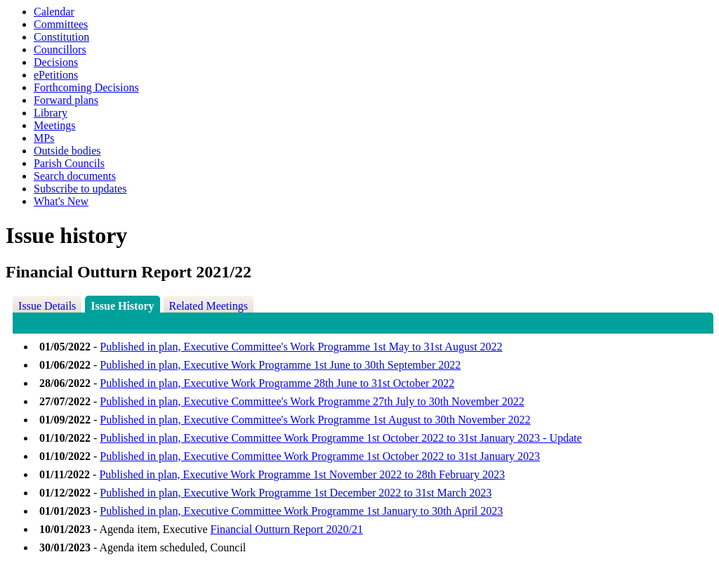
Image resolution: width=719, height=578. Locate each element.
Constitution (61, 37)
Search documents (75, 176)
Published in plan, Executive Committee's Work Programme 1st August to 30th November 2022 (315, 420)
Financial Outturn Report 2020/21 (287, 529)
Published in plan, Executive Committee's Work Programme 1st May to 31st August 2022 (301, 347)
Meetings (55, 125)
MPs (44, 138)
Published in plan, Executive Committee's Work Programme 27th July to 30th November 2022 (312, 401)
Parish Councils (69, 163)
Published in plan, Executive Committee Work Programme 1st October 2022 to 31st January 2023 (320, 456)
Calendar (54, 12)
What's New (61, 201)
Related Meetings (208, 306)
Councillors (60, 49)
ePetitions (56, 75)
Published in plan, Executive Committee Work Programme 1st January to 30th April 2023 (301, 511)
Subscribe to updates (80, 189)
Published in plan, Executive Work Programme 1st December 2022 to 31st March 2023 (296, 493)
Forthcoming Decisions (86, 87)
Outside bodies (67, 151)
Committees (61, 24)
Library (50, 113)
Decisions (56, 62)
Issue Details (47, 306)
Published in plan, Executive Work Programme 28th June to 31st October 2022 (277, 383)
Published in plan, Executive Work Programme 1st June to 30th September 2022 (280, 365)
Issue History (122, 306)
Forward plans (66, 100)
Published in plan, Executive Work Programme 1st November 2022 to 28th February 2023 (301, 474)
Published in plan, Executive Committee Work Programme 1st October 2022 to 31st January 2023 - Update (340, 438)
